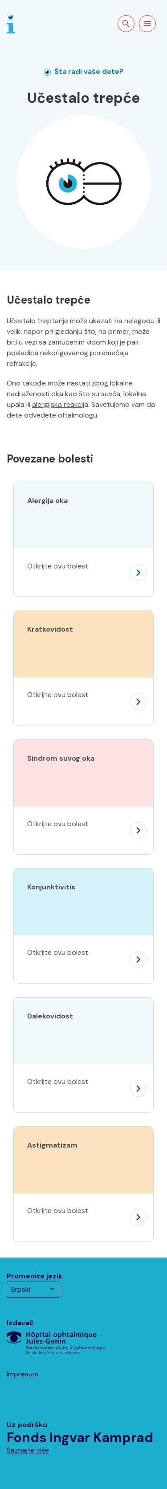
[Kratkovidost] (83, 702)
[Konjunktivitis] (83, 959)
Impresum (22, 1374)
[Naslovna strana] (11, 23)
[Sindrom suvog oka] (83, 831)
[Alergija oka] (83, 573)
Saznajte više (28, 1450)
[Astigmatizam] (83, 1217)
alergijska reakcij (58, 404)
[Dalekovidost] (83, 1088)
